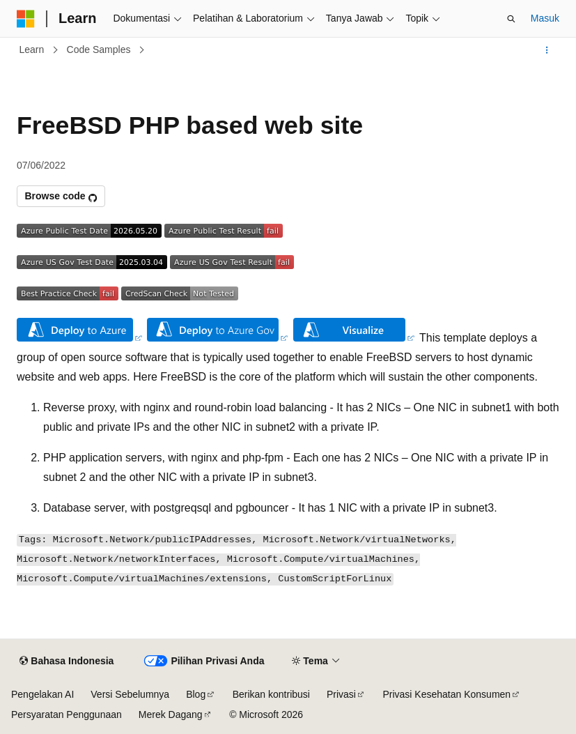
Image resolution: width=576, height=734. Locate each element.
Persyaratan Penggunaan (66, 714)
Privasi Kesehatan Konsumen (446, 694)
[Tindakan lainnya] (547, 50)
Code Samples (99, 49)
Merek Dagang (171, 714)
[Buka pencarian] (511, 18)
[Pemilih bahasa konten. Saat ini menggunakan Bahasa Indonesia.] (66, 661)
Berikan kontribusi (271, 694)
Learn (32, 49)
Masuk (545, 18)
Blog (195, 694)
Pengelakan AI (42, 694)
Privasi (341, 694)
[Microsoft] (26, 19)
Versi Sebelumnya (130, 694)
